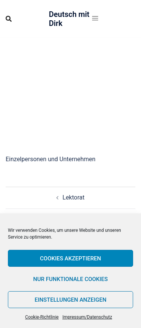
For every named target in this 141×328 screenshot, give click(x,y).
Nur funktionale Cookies (70, 279)
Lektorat (73, 197)
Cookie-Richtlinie (42, 317)
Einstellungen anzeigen (70, 299)
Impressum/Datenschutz (87, 317)
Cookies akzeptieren (70, 258)
